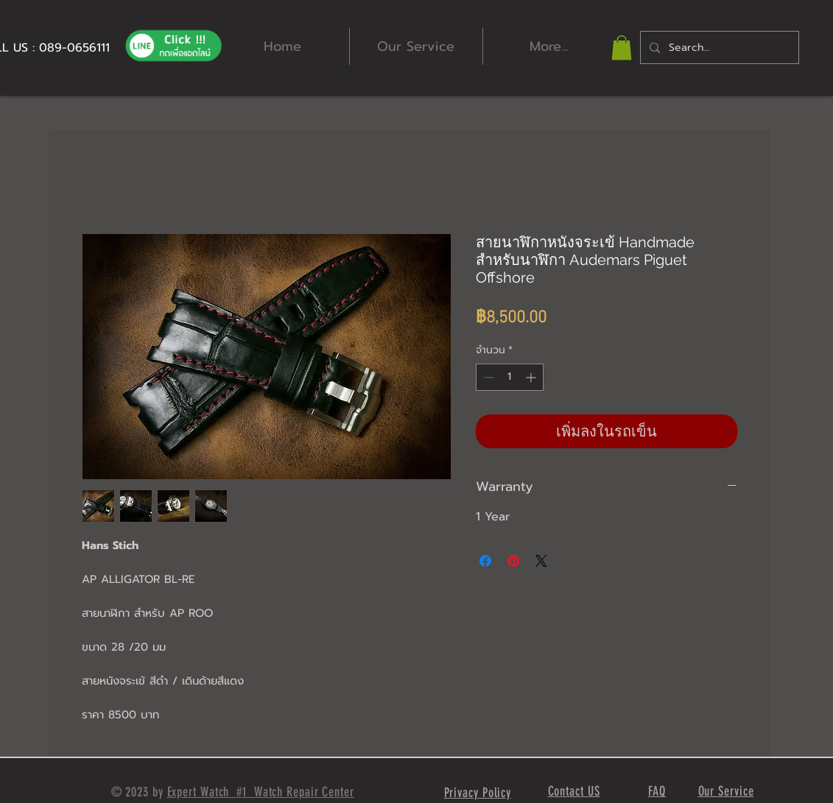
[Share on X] (541, 561)
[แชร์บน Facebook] (485, 561)
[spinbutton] (509, 377)
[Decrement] (487, 377)
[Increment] (532, 377)
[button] (621, 47)
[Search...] (718, 47)
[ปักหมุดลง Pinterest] (513, 561)
